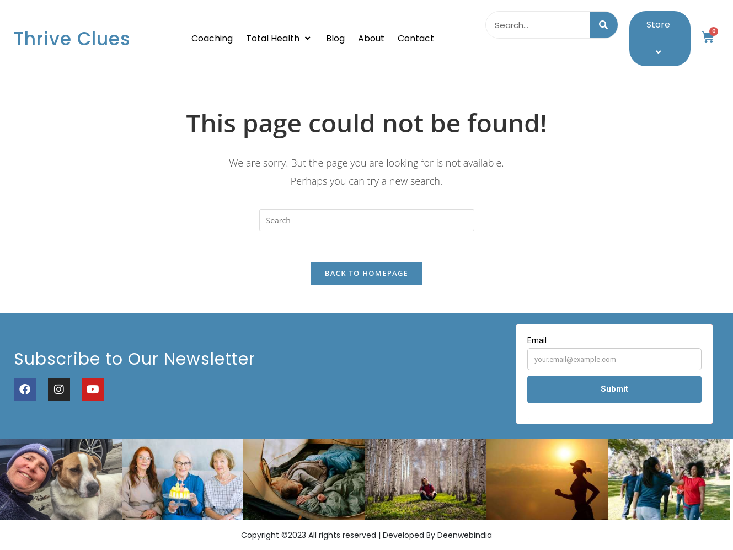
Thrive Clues (72, 39)
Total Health (279, 38)
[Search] (604, 25)
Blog (335, 38)
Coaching (212, 38)
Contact (416, 38)
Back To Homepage (366, 276)
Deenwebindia (464, 538)
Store (659, 38)
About (371, 38)
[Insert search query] (366, 220)
